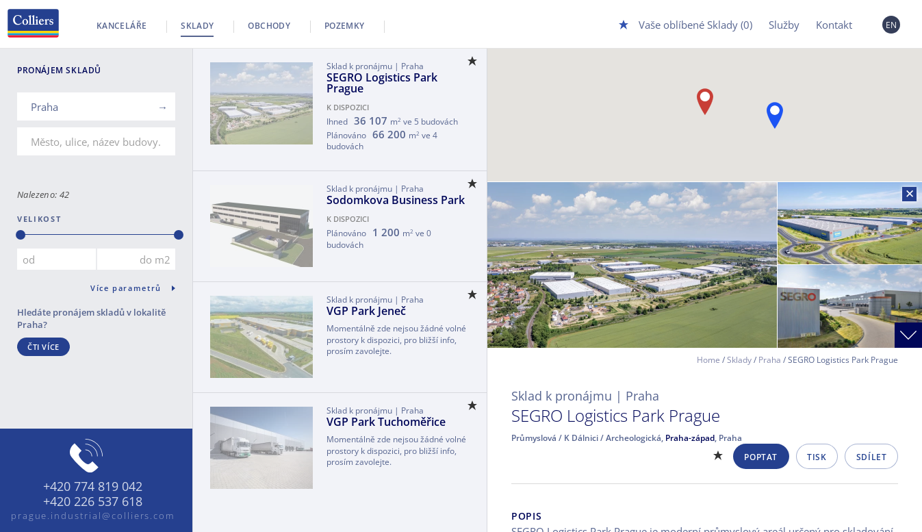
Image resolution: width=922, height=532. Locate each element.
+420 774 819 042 (92, 486)
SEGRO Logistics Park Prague (381, 83)
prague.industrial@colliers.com (93, 515)
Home (708, 360)
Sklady (197, 25)
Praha (769, 360)
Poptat (761, 457)
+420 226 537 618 (92, 501)
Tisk (816, 457)
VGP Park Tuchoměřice (386, 421)
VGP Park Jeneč (366, 310)
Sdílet (871, 457)
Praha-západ (690, 438)
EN (891, 25)
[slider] (20, 235)
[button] (775, 115)
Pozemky (344, 25)
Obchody (269, 25)
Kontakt (834, 24)
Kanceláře (121, 25)
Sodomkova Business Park (395, 199)
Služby (784, 24)
